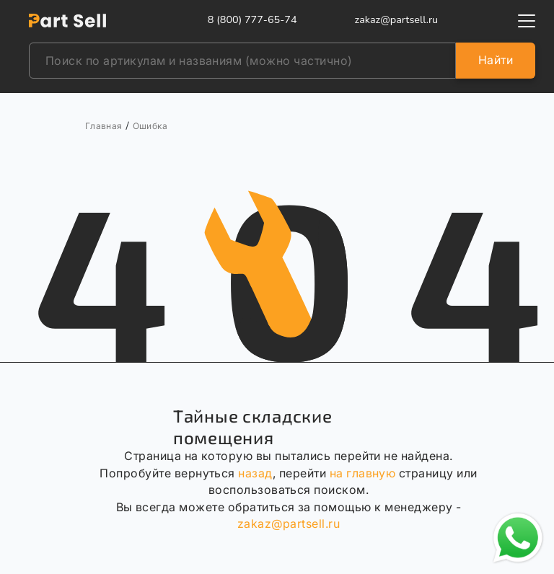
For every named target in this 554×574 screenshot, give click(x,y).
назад (255, 473)
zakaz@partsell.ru (288, 523)
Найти (495, 60)
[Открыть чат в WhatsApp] (518, 538)
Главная (104, 125)
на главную (363, 473)
